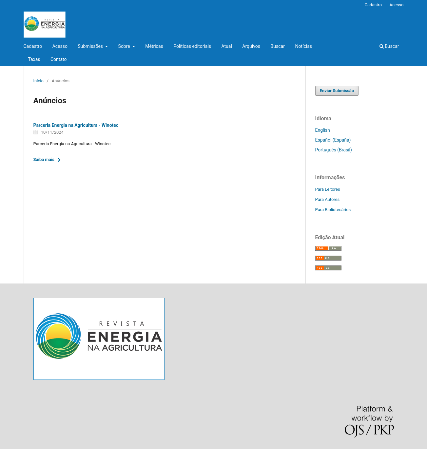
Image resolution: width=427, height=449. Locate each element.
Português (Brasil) (333, 149)
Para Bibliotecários (333, 209)
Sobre (124, 46)
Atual (227, 46)
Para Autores (327, 199)
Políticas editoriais (192, 46)
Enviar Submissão (337, 90)
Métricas (154, 46)
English (322, 130)
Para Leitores (327, 189)
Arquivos (251, 46)
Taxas (34, 59)
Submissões (91, 46)
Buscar (278, 46)
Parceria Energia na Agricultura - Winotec (76, 125)
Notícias (303, 46)
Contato (58, 59)
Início (38, 80)
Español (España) (333, 140)
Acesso (60, 46)
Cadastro (33, 46)
